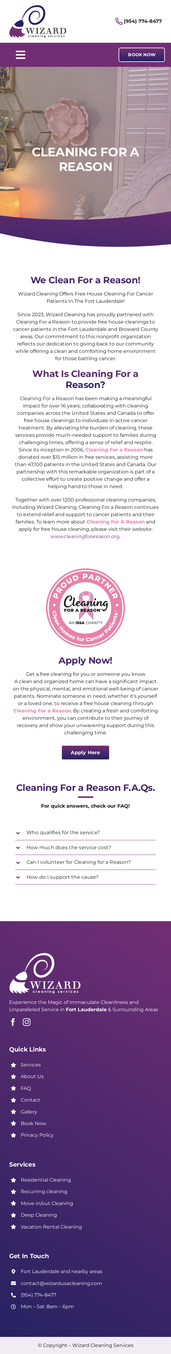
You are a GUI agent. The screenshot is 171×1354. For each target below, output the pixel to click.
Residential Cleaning (46, 1180)
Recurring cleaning (44, 1191)
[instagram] (26, 1022)
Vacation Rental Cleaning (51, 1227)
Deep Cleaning (39, 1215)
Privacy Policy (37, 1135)
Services (31, 1065)
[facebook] (13, 1022)
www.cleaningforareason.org (85, 536)
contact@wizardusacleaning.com (61, 1283)
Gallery (29, 1112)
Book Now (33, 1123)
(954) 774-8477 (143, 21)
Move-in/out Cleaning (47, 1203)
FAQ (26, 1088)
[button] (85, 832)
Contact (30, 1100)
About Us (32, 1076)
